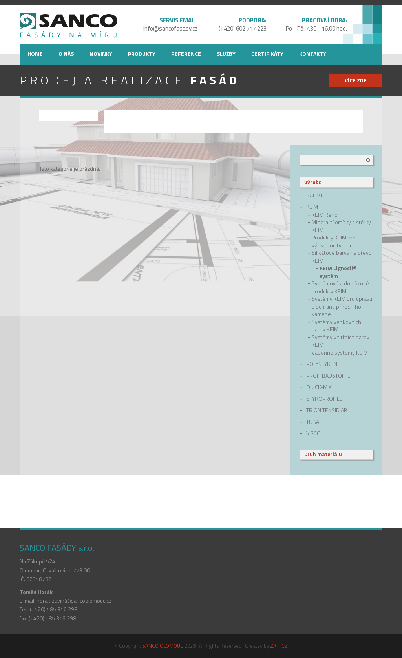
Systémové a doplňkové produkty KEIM (340, 287)
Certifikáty (267, 53)
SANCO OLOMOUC (162, 646)
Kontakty (312, 53)
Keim (312, 207)
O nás (66, 53)
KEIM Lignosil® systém (338, 272)
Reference (186, 53)
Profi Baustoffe (328, 376)
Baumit (315, 195)
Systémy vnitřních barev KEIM (340, 341)
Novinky (101, 53)
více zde (356, 80)
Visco (313, 433)
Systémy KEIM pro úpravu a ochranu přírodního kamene (342, 306)
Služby (226, 53)
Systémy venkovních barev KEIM (336, 325)
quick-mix (319, 387)
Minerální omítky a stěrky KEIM (341, 226)
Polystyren (321, 364)
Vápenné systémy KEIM (340, 352)
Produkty (141, 53)
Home (35, 53)
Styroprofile (324, 399)
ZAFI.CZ (279, 646)
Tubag (314, 422)
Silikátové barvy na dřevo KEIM (342, 256)
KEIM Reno (325, 215)
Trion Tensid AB (326, 410)
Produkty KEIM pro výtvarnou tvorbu (334, 241)
